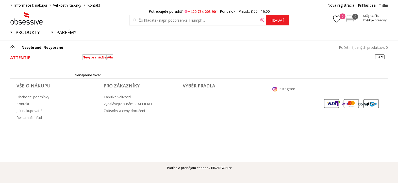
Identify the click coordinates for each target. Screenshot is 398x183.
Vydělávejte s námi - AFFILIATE (129, 103)
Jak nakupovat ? (29, 110)
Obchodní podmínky (32, 97)
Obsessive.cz (47, 18)
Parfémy (66, 32)
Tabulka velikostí (117, 97)
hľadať (277, 20)
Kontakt (93, 5)
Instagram (286, 88)
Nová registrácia (340, 5)
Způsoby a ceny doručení (124, 110)
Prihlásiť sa (367, 5)
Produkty (27, 32)
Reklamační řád (29, 117)
